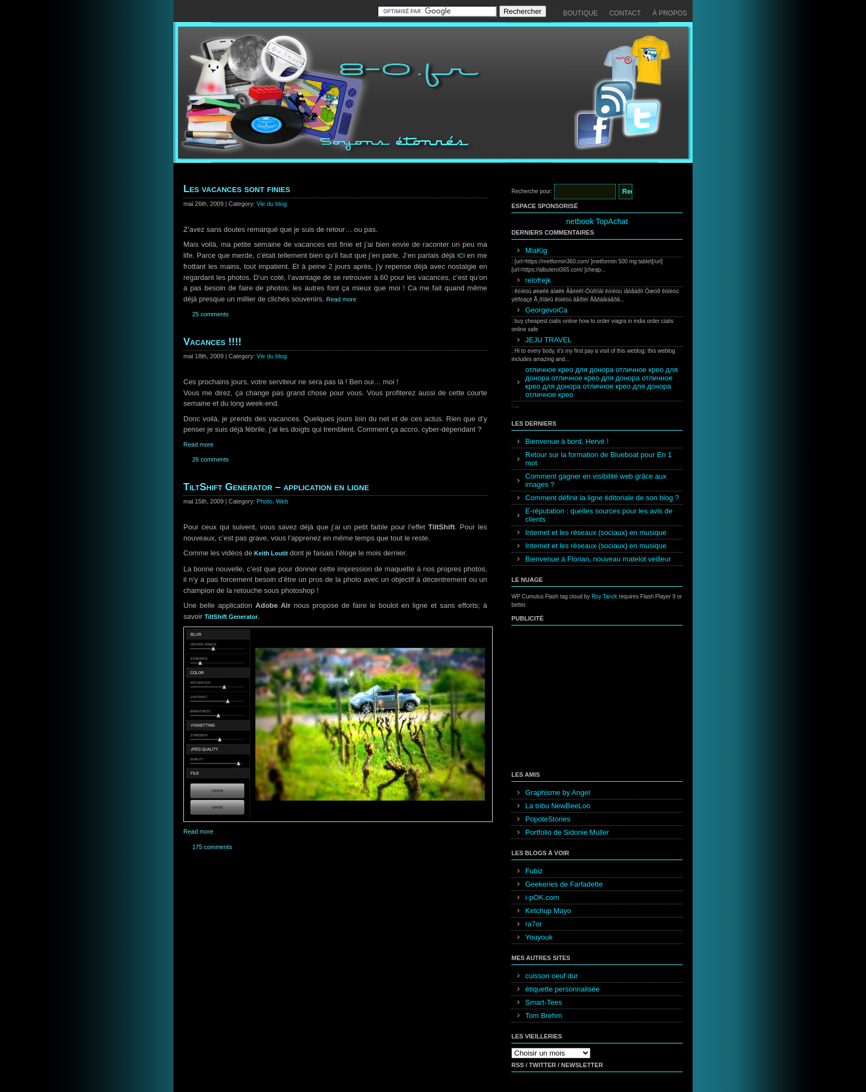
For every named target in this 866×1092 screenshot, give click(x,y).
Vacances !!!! (212, 341)
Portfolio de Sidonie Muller (567, 832)
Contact (625, 13)
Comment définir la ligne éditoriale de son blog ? (602, 498)
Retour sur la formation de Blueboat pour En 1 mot (598, 458)
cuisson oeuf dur (551, 976)
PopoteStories (548, 819)
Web (282, 501)
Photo (265, 501)
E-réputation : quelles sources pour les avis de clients (599, 515)
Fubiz (534, 871)
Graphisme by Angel (557, 792)
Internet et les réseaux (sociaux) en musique (596, 532)
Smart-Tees (543, 1002)
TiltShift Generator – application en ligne (276, 486)
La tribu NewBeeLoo (557, 806)
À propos (669, 13)
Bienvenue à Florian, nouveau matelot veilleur (598, 559)
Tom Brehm (543, 1015)
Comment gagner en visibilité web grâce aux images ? (596, 480)
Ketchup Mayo (548, 911)
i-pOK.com (542, 897)
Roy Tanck (604, 596)
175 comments (212, 847)
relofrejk (538, 280)
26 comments (210, 459)
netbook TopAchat (597, 221)
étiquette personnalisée (562, 989)
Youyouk (538, 937)
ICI (462, 255)
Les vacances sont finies (236, 188)
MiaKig (536, 250)
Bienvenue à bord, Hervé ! (567, 441)
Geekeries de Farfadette (564, 884)
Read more (341, 299)
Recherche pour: (531, 191)
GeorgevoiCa (546, 310)
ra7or (533, 924)
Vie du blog (272, 203)
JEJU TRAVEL (548, 340)
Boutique (580, 13)
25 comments (210, 314)
